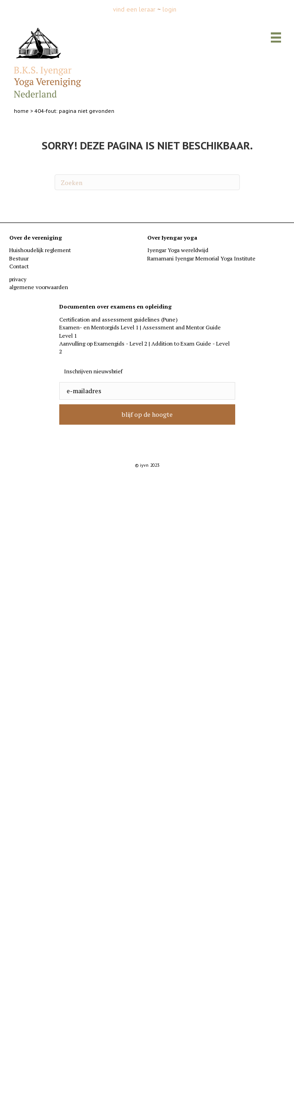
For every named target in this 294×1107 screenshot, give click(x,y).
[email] (147, 391)
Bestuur (19, 258)
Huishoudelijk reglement (40, 250)
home (21, 110)
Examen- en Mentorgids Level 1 (99, 327)
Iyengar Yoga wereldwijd (177, 250)
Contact (19, 266)
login (169, 9)
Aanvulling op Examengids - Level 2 (103, 343)
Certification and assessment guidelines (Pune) (118, 319)
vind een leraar (134, 9)
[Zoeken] (147, 182)
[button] (147, 414)
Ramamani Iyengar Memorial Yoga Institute (201, 258)
